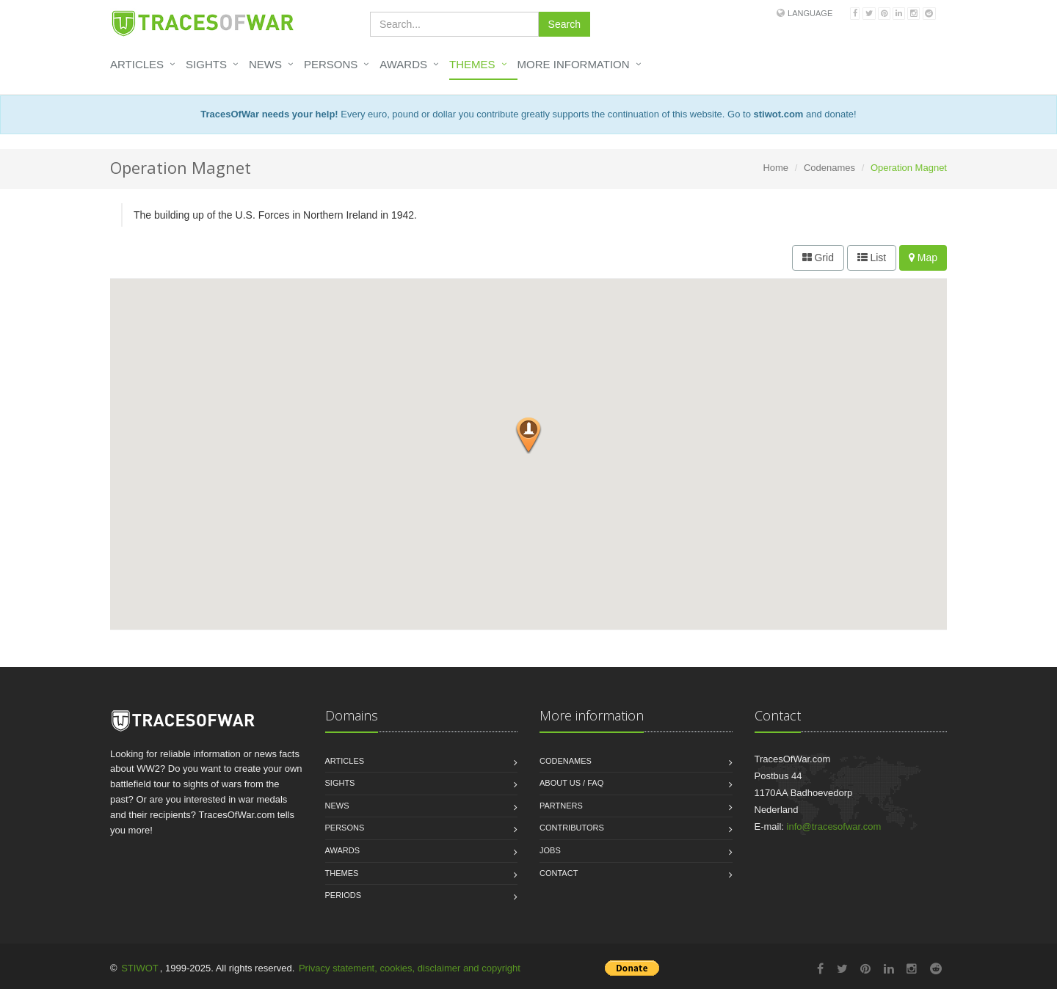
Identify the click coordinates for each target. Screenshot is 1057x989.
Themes (472, 64)
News (265, 64)
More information (573, 64)
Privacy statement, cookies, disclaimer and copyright (409, 968)
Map (923, 257)
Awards (403, 64)
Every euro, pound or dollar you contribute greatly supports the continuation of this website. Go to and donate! (528, 114)
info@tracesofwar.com (834, 826)
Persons (330, 64)
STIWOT (140, 968)
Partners (561, 805)
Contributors (572, 827)
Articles (137, 64)
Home (775, 167)
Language (810, 13)
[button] (528, 435)
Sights (206, 64)
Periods (343, 895)
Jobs (550, 850)
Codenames (829, 167)
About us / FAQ (571, 782)
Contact (559, 873)
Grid (818, 257)
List (872, 257)
